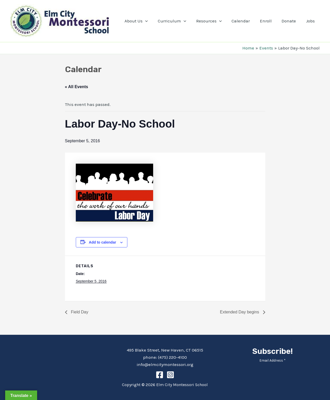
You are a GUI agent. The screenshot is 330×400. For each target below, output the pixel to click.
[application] (152, 21)
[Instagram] (170, 375)
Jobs (311, 20)
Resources (214, 21)
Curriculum (178, 21)
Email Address (272, 360)
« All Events (76, 87)
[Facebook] (159, 375)
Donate (290, 20)
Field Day (79, 312)
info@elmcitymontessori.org (165, 364)
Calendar (245, 20)
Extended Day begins (240, 312)
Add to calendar (102, 242)
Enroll (269, 20)
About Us (143, 21)
